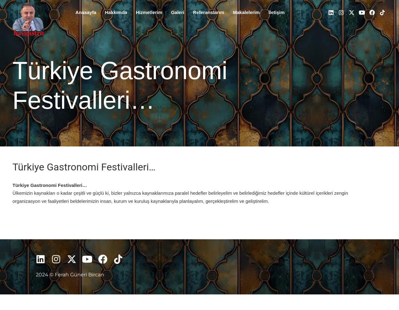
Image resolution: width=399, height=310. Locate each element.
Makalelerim (246, 12)
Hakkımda (116, 12)
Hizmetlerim (149, 12)
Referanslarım (208, 12)
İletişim (276, 12)
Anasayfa (85, 12)
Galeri (178, 12)
